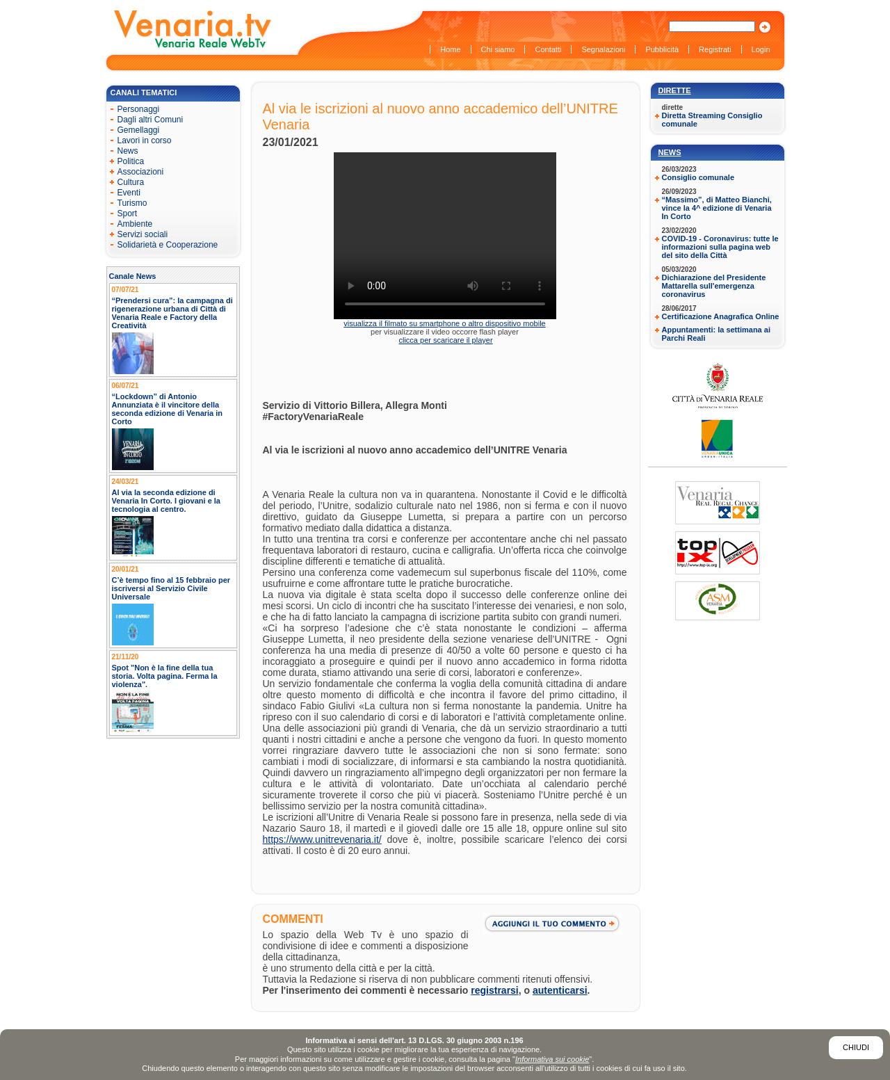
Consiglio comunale (698, 177)
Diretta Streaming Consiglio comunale (712, 119)
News (669, 152)
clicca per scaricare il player (445, 340)
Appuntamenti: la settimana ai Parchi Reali (716, 333)
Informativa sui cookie (552, 1059)
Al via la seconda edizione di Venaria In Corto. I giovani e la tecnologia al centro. (166, 500)
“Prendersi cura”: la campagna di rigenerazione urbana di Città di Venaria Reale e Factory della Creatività (172, 313)
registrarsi (494, 990)
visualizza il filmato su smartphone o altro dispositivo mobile (444, 323)
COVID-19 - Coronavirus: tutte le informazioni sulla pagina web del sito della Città (720, 246)
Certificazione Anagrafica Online (720, 316)
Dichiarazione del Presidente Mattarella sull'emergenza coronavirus (714, 285)
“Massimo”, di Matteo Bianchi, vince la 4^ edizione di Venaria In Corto (717, 207)
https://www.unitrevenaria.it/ (322, 839)
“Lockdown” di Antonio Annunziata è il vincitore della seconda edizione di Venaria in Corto (167, 409)
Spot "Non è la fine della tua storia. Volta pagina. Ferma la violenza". (165, 675)
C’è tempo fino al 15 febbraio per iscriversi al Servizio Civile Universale (171, 588)
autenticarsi (560, 990)
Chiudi (856, 1047)
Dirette (674, 90)
